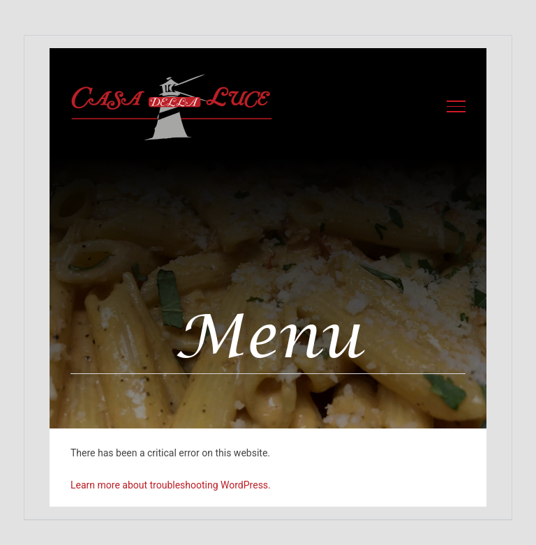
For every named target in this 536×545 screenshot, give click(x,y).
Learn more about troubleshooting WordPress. (170, 485)
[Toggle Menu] (456, 106)
